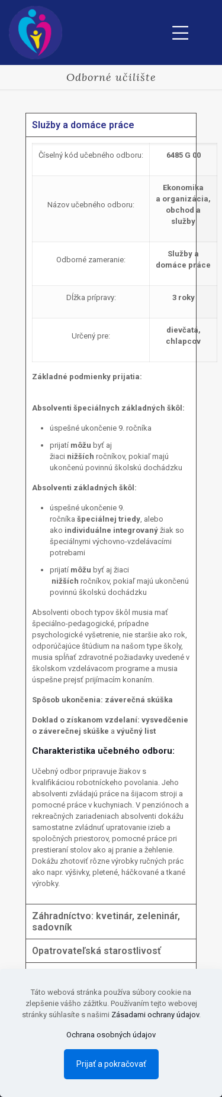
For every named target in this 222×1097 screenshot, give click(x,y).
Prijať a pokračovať (111, 1064)
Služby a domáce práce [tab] (83, 125)
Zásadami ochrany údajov (155, 1014)
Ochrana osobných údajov (111, 1034)
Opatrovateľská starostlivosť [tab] (96, 950)
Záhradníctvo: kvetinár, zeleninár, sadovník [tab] (106, 921)
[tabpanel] (111, 520)
